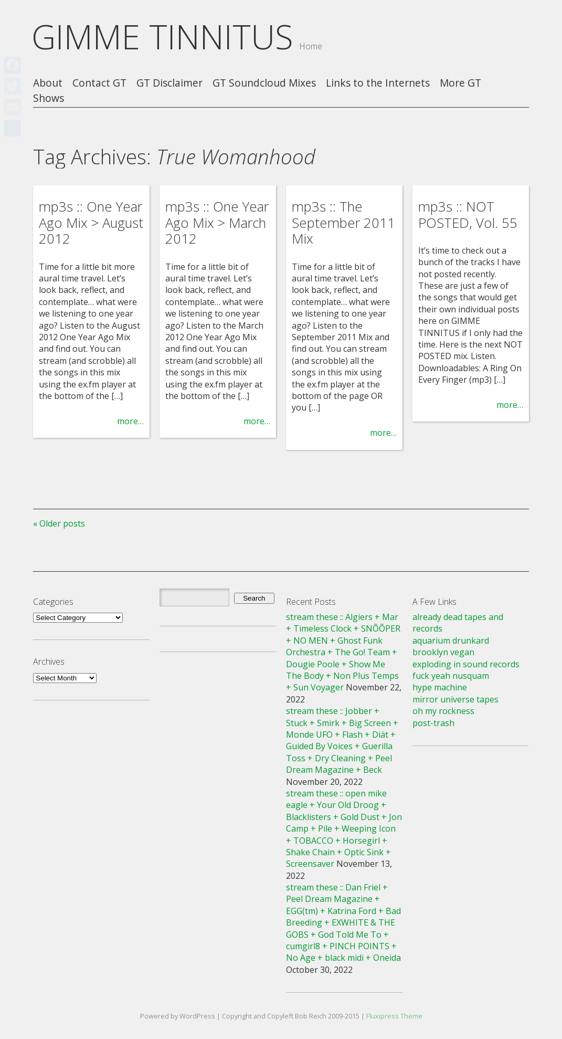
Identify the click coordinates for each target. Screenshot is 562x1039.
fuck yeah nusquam (450, 675)
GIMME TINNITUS (162, 36)
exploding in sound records (465, 664)
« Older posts (59, 523)
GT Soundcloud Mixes (264, 83)
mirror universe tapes (455, 699)
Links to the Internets (378, 83)
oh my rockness (443, 711)
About (47, 83)
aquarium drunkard (450, 640)
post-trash (433, 723)
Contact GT (99, 83)
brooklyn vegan (443, 652)
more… (130, 421)
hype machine (439, 687)
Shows (48, 98)
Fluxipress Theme (394, 1016)
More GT (460, 83)
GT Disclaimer (169, 83)
